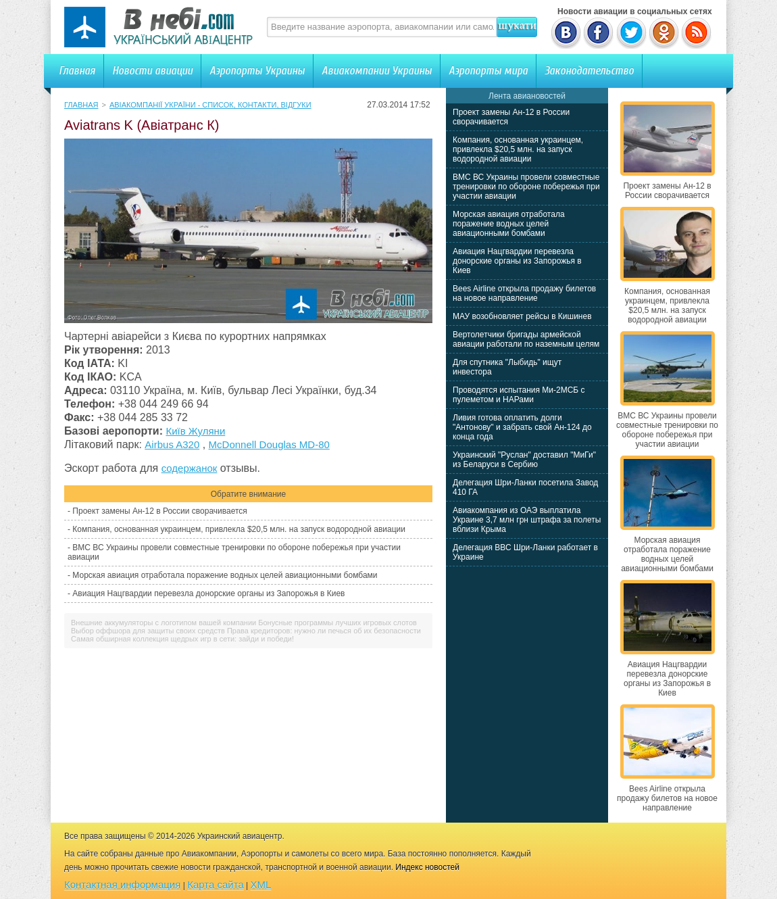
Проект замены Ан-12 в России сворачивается (159, 511)
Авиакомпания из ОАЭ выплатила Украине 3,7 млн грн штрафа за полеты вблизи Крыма (527, 520)
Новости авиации (152, 70)
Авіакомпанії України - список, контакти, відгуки (210, 105)
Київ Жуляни (195, 431)
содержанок (189, 468)
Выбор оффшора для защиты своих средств (148, 631)
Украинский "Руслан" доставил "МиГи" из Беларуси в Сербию (524, 459)
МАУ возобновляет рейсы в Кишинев (522, 316)
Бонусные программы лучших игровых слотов (337, 622)
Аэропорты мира (488, 70)
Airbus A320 (172, 444)
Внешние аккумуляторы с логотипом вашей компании (163, 622)
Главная (77, 70)
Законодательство (589, 70)
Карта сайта (215, 884)
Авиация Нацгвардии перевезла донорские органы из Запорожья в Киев (208, 593)
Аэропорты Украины (257, 70)
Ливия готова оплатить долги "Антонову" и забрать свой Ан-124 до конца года (522, 427)
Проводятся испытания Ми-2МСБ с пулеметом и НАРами (519, 394)
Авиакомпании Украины (377, 70)
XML (261, 884)
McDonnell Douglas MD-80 (269, 444)
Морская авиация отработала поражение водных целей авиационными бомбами (224, 575)
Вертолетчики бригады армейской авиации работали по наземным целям (526, 339)
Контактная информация (122, 884)
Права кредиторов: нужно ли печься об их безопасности (324, 631)
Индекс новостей (427, 867)
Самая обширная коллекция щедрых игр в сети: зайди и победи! (182, 639)
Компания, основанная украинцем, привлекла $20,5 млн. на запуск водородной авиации (238, 529)
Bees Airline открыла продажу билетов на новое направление (524, 293)
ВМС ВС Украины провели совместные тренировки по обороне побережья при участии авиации (526, 186)
